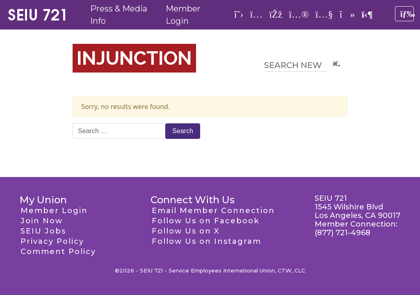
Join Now (42, 220)
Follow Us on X (185, 231)
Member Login (54, 210)
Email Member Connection (213, 210)
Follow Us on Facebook (205, 220)
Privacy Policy (52, 241)
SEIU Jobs (43, 231)
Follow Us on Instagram (206, 241)
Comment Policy (58, 251)
